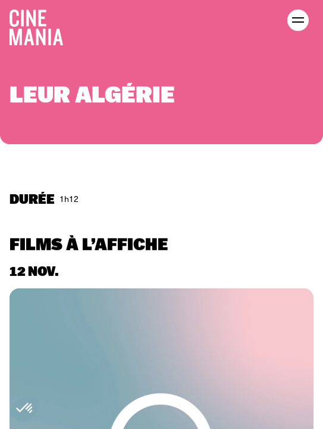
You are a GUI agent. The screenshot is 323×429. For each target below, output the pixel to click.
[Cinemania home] (41, 25)
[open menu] (298, 20)
